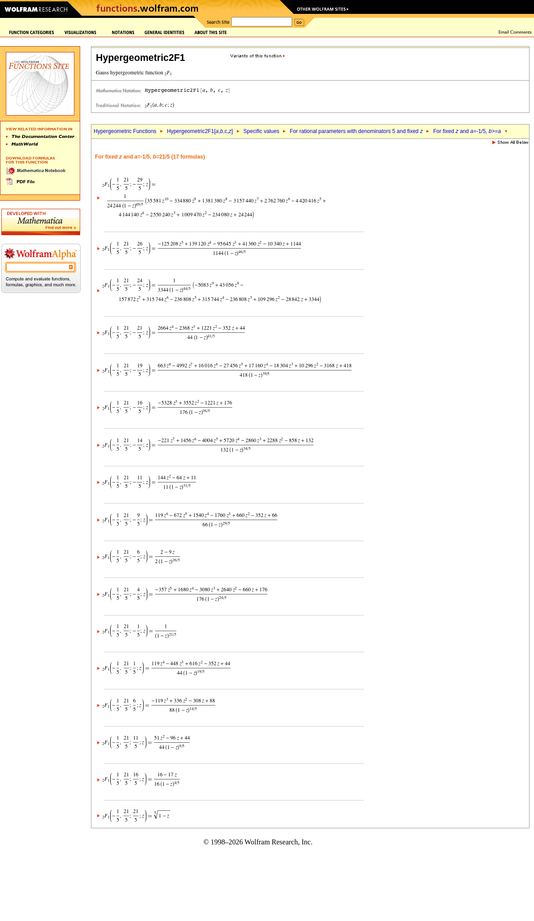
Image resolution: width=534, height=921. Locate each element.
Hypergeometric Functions (125, 131)
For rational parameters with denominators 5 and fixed (356, 131)
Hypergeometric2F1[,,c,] (200, 131)
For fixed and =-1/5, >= (467, 131)
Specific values (261, 131)
